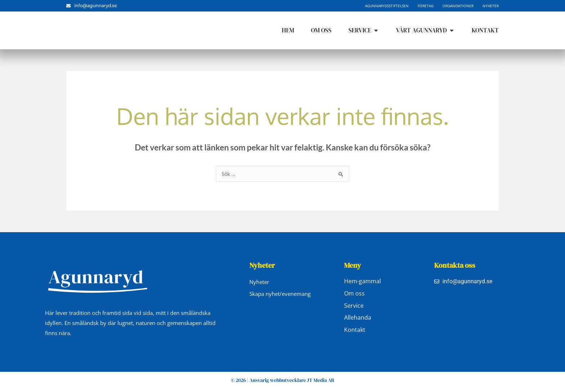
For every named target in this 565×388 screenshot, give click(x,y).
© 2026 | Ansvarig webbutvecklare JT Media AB (282, 380)
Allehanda (357, 318)
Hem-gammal (362, 281)
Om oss (354, 294)
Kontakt (354, 330)
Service (354, 306)
